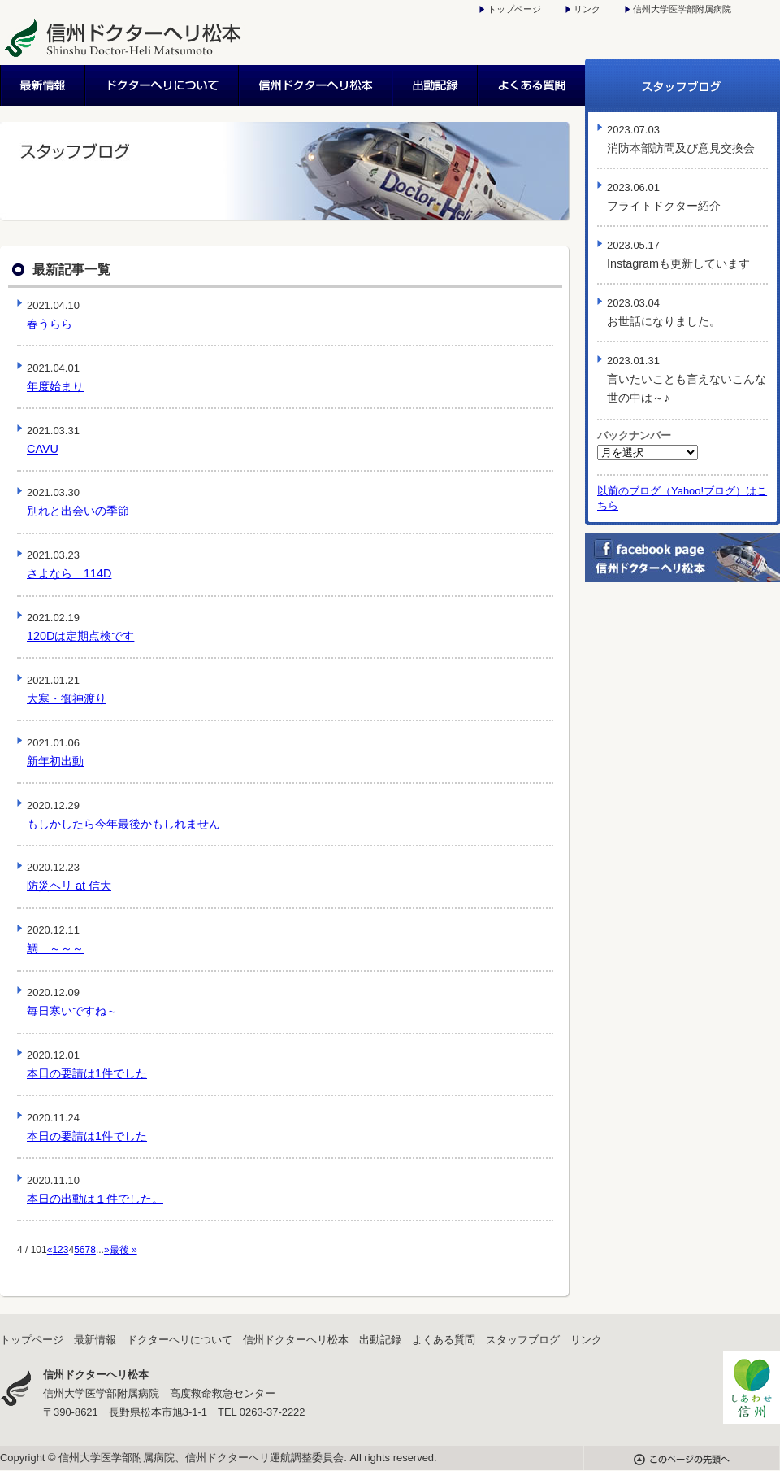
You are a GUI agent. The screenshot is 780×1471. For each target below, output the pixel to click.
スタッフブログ (682, 85)
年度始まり (55, 386)
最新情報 (43, 85)
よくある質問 (532, 85)
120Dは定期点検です (80, 635)
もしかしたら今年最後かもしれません (123, 823)
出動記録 (436, 85)
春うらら (49, 323)
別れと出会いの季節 (78, 510)
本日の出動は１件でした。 (95, 1198)
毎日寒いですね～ (72, 1010)
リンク (587, 9)
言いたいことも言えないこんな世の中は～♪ (686, 379)
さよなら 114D (69, 573)
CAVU (42, 448)
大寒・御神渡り (66, 698)
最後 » (123, 1250)
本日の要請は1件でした (87, 1073)
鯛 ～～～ (55, 948)
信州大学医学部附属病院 (682, 9)
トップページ (514, 9)
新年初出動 (55, 761)
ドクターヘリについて (163, 85)
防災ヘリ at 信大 (69, 885)
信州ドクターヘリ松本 (316, 85)
